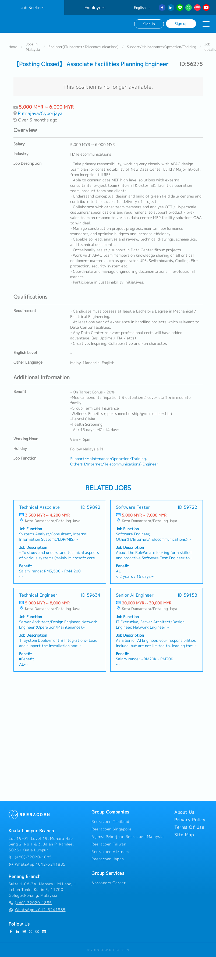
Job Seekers (32, 7)
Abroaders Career (108, 883)
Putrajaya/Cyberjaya (40, 113)
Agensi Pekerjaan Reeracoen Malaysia (127, 836)
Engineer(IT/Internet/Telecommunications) (83, 46)
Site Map (184, 834)
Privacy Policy (189, 819)
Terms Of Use (189, 827)
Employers (94, 7)
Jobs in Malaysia (33, 47)
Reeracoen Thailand (110, 821)
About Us (184, 812)
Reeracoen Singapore (111, 829)
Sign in (149, 23)
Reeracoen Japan (107, 859)
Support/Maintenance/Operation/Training (161, 46)
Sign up (181, 23)
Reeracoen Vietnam (110, 851)
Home (13, 46)
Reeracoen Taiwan (108, 844)
